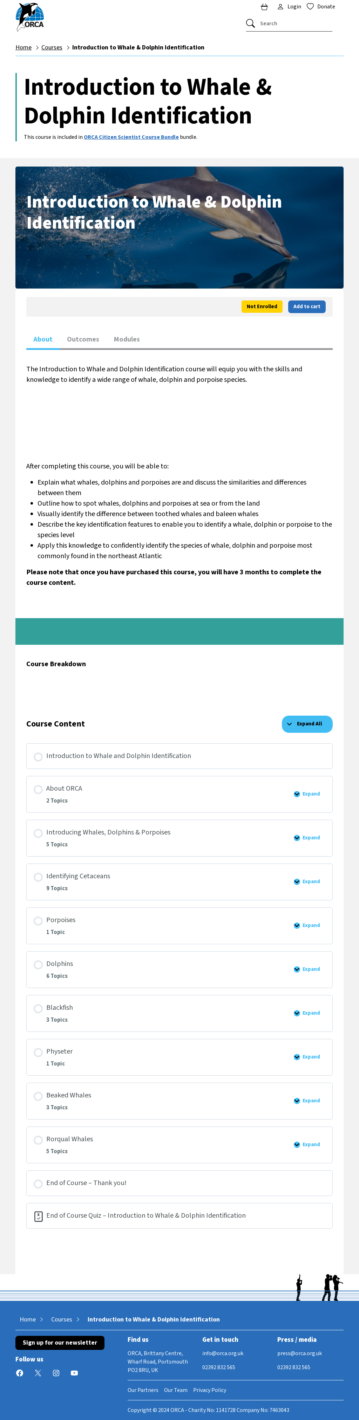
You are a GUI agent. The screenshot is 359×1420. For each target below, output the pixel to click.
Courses (51, 47)
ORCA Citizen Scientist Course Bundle (131, 137)
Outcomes (83, 339)
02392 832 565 (218, 1367)
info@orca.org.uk (222, 1353)
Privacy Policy (209, 1390)
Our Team (176, 1390)
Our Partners (143, 1390)
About (43, 339)
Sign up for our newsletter (60, 1342)
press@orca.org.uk (299, 1353)
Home (23, 47)
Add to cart (306, 306)
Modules (127, 339)
